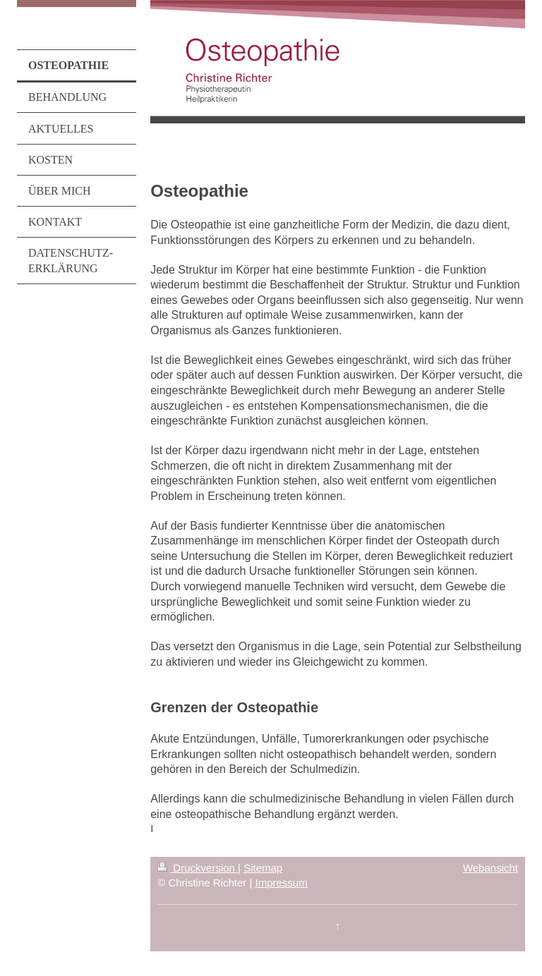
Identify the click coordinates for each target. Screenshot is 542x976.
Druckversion (197, 868)
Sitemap (262, 868)
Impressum (281, 883)
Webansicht (490, 868)
